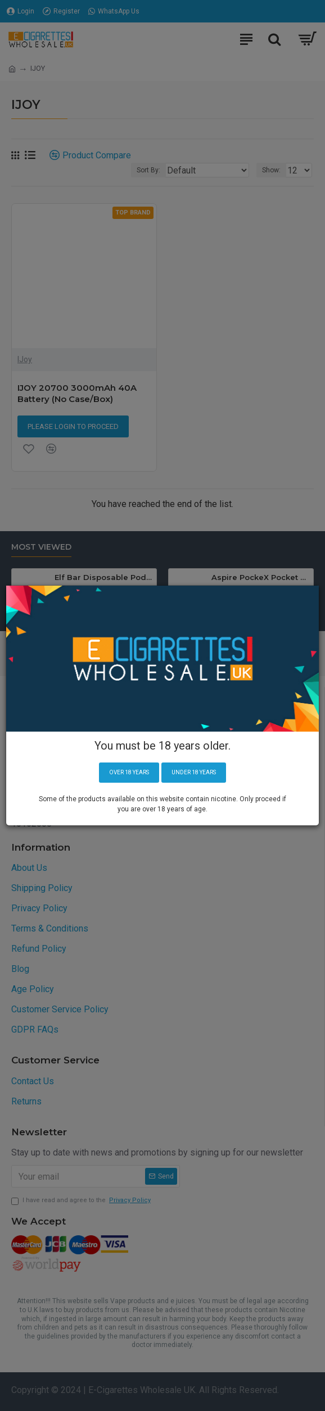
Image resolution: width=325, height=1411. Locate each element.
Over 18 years (129, 772)
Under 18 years (193, 772)
